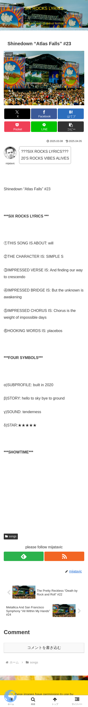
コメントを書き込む (44, 648)
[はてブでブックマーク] (71, 113)
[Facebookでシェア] (44, 113)
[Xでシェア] (17, 113)
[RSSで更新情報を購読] (64, 556)
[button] (71, 126)
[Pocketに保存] (17, 126)
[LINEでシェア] (44, 126)
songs (10, 536)
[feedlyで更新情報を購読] (24, 556)
